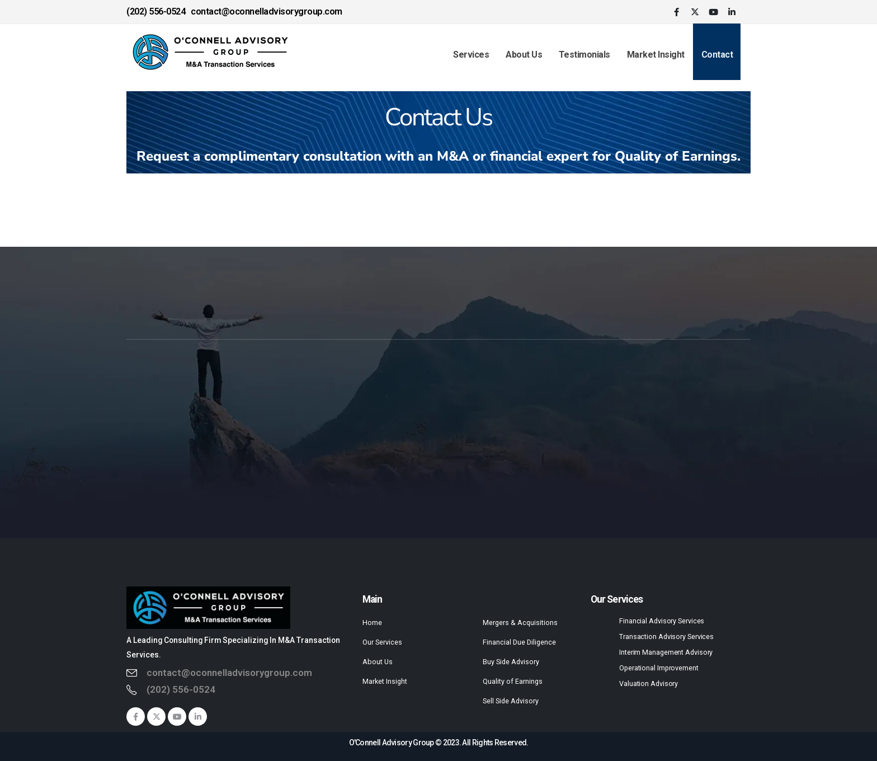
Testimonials (584, 54)
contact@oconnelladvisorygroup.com (229, 672)
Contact (717, 54)
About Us (524, 54)
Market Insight (656, 54)
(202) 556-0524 (181, 689)
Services (471, 54)
